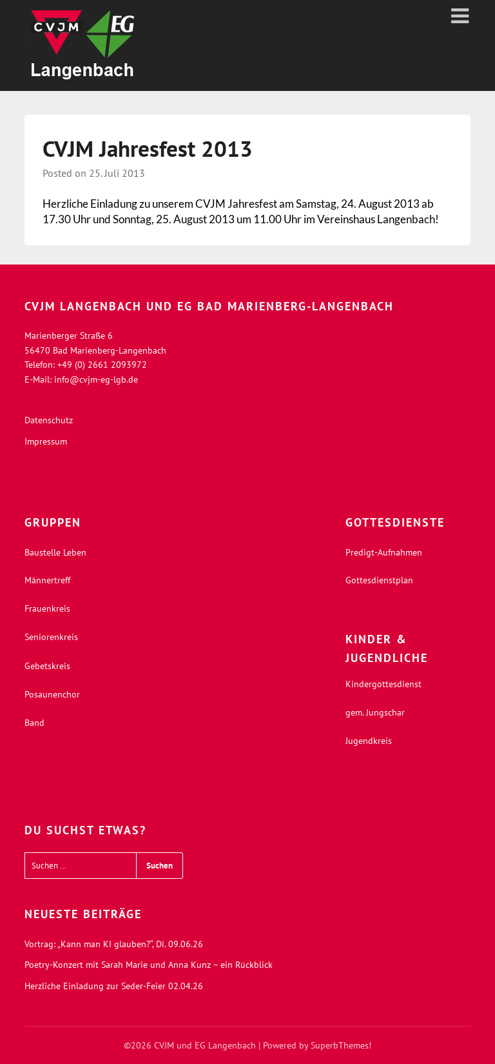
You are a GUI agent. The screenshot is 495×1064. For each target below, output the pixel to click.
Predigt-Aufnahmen (383, 552)
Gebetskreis (47, 666)
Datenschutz (48, 420)
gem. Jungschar (375, 712)
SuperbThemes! (341, 1045)
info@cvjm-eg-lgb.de (96, 379)
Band (34, 722)
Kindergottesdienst (383, 684)
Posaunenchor (52, 694)
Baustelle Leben (55, 552)
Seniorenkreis (51, 637)
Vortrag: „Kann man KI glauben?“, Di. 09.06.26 (113, 944)
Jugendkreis (368, 741)
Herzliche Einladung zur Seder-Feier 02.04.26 (113, 986)
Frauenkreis (47, 608)
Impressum (45, 441)
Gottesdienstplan (379, 580)
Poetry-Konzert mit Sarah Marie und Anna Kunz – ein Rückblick (148, 964)
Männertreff (47, 580)
